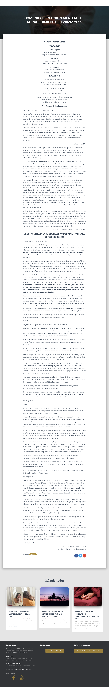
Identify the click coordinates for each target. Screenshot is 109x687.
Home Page (61, 3)
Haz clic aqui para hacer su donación (88, 650)
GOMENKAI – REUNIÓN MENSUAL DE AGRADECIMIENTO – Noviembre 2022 (87, 615)
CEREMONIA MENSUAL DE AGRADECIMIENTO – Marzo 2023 (19, 614)
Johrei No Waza (82, 3)
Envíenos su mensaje (54, 650)
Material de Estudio (96, 3)
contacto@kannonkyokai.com (18, 652)
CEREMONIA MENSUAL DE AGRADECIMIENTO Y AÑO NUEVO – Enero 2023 (52, 614)
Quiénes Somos (70, 3)
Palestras (33, 554)
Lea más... (15, 626)
